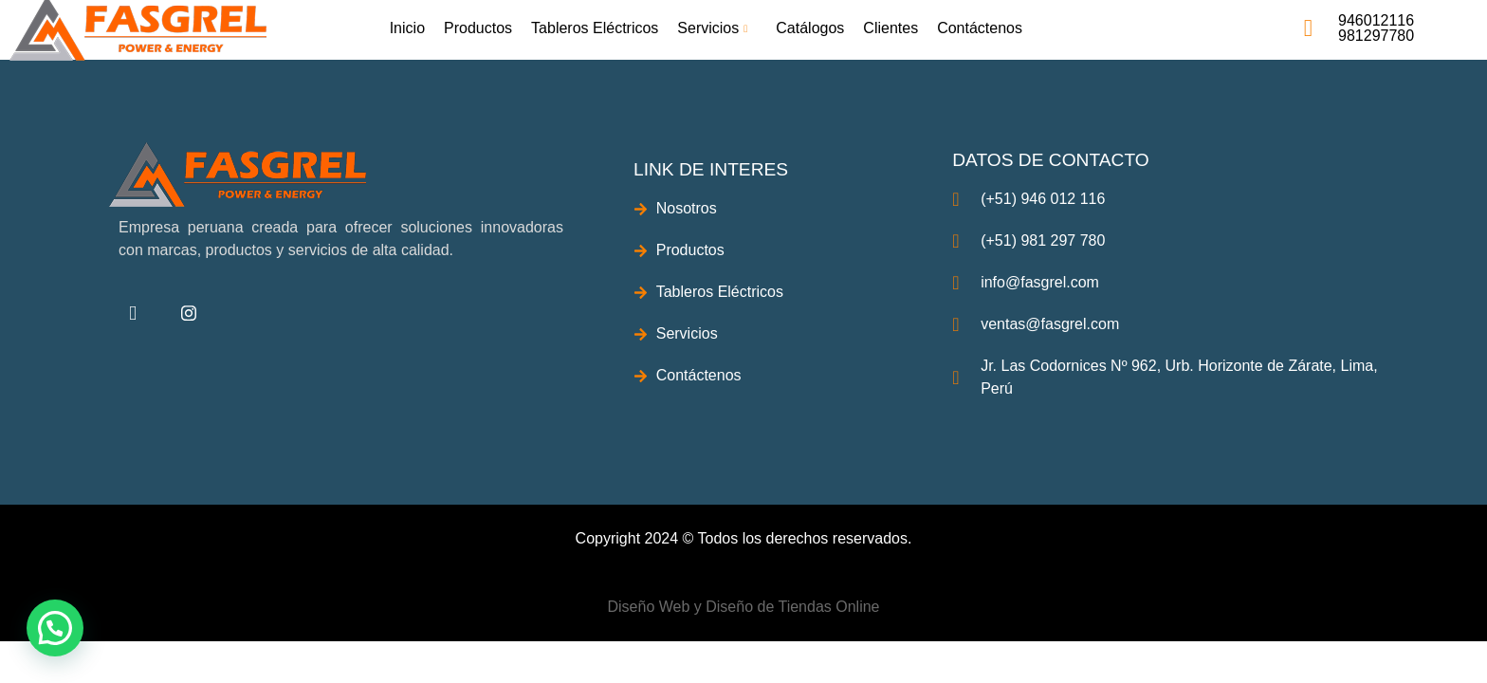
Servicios (714, 28)
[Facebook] (133, 314)
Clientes (890, 28)
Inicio (407, 28)
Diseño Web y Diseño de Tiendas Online (744, 607)
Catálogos (810, 28)
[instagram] (188, 314)
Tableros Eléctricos (594, 28)
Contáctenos (979, 28)
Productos (478, 28)
